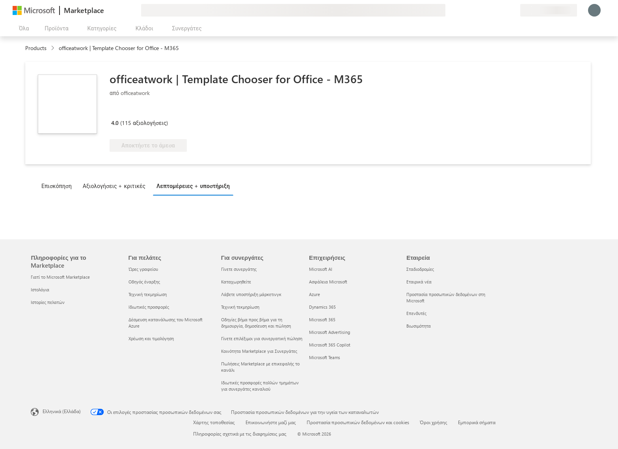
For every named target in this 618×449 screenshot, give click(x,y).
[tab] (58, 185)
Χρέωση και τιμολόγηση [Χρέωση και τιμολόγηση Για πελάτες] (151, 338)
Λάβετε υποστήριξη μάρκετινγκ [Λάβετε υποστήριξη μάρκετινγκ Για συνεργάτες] (251, 294)
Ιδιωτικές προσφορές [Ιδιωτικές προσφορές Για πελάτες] (148, 307)
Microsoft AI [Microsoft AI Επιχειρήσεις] (320, 269)
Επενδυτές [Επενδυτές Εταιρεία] (416, 313)
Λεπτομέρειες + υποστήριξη (193, 186)
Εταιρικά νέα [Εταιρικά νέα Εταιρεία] (419, 282)
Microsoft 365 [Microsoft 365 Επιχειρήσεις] (322, 319)
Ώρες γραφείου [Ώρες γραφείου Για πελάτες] (143, 269)
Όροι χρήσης (433, 422)
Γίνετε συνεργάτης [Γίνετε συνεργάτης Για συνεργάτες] (239, 269)
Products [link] (36, 48)
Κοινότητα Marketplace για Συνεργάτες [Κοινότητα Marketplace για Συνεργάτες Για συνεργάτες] (259, 351)
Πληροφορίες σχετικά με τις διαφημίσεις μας (240, 433)
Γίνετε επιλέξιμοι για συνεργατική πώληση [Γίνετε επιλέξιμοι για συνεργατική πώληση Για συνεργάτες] (261, 338)
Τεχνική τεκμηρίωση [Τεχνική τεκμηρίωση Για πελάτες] (147, 294)
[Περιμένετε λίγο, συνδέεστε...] (594, 10)
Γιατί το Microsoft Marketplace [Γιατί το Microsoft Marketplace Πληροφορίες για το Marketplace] (60, 277)
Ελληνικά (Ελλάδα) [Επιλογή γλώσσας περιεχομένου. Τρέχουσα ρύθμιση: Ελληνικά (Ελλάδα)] (62, 411)
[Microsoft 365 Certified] (139, 111)
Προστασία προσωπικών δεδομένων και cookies (358, 422)
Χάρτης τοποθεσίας (214, 422)
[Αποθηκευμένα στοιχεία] (504, 10)
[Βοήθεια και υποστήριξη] (495, 10)
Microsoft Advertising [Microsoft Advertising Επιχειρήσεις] (329, 332)
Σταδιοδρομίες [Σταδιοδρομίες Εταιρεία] (420, 269)
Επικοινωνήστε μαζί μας (271, 422)
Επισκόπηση (56, 186)
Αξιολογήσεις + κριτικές (114, 186)
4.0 (115, 123)
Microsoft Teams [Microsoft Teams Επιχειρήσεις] (324, 357)
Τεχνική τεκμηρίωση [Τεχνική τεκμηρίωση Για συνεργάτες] (240, 307)
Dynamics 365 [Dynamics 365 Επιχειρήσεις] (322, 307)
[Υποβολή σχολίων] (485, 10)
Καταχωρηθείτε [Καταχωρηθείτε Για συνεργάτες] (236, 282)
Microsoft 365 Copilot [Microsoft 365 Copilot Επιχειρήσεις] (329, 345)
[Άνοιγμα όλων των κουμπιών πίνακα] (22, 28)
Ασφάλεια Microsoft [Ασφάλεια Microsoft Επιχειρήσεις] (328, 282)
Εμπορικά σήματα (476, 422)
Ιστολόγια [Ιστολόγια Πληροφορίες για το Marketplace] (40, 290)
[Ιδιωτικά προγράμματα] (514, 10)
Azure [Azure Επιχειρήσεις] (314, 294)
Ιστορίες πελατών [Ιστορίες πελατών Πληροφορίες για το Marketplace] (48, 302)
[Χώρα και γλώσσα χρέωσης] (548, 10)
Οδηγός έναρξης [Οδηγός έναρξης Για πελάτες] (144, 282)
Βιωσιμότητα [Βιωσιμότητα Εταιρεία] (418, 326)
